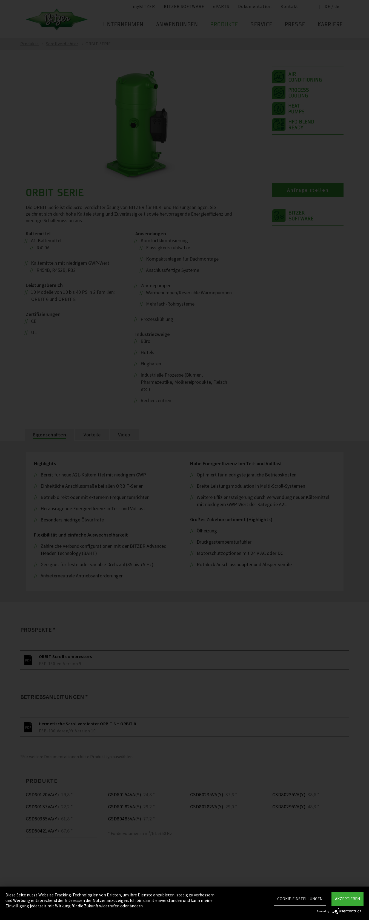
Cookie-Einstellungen (299, 898)
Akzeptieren (347, 898)
